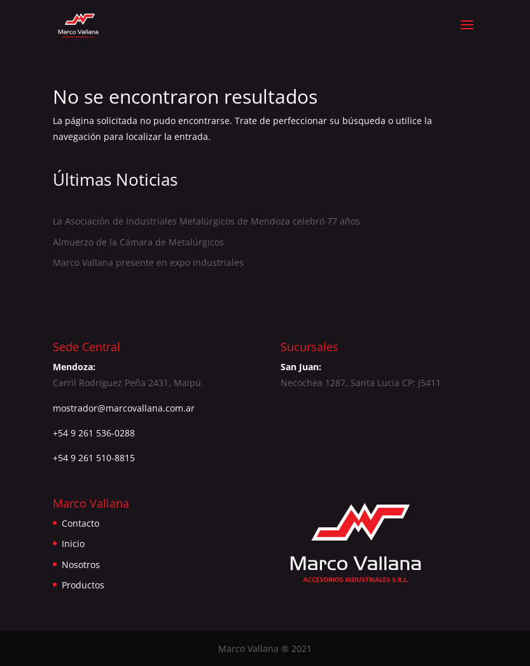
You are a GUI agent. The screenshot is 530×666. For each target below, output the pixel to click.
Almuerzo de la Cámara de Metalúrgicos (138, 242)
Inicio (73, 544)
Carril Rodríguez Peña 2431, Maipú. (128, 383)
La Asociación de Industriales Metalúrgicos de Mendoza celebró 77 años (206, 221)
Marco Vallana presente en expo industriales (148, 262)
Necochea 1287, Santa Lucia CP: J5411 (361, 383)
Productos (83, 585)
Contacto (80, 523)
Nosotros (81, 564)
